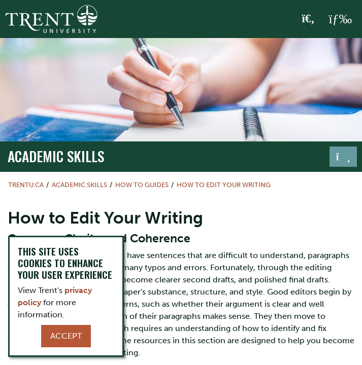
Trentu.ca (26, 185)
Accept (66, 336)
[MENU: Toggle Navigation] (340, 19)
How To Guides (142, 185)
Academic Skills (56, 155)
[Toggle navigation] (343, 157)
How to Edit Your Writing (224, 185)
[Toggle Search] (308, 19)
